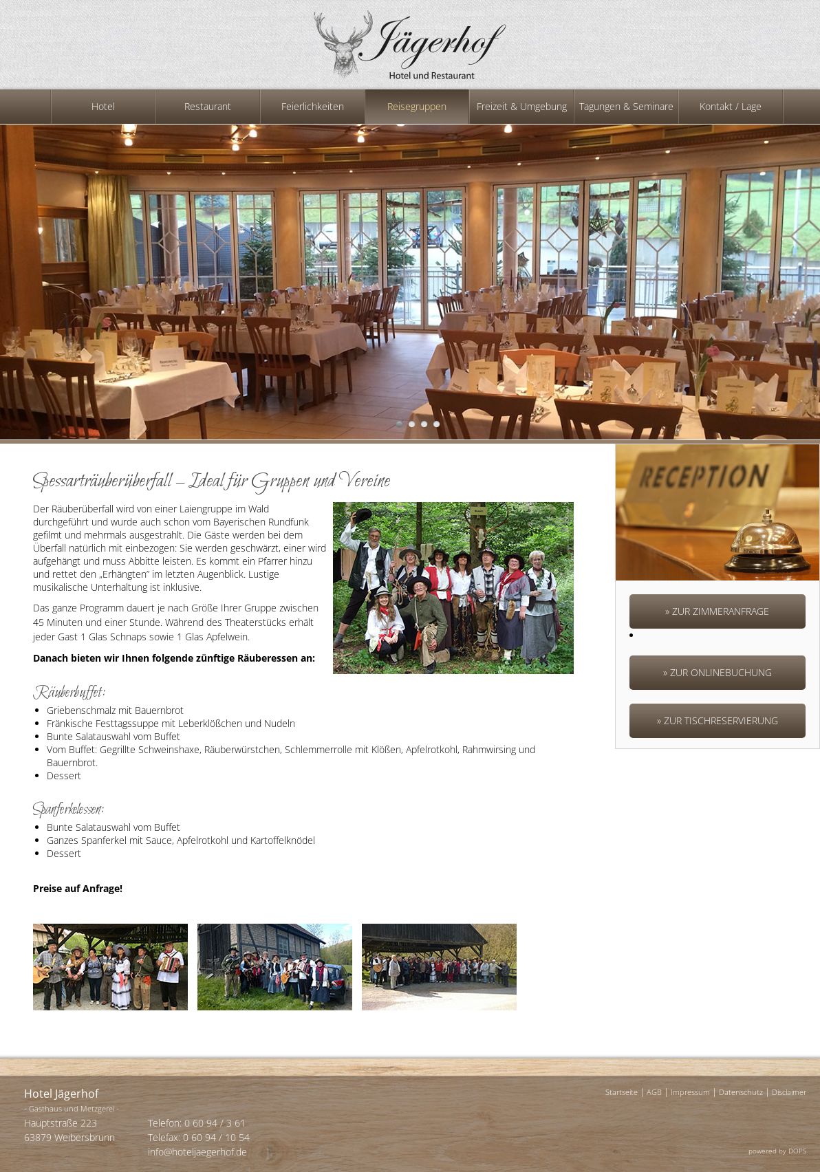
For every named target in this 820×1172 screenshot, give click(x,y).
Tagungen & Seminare (626, 106)
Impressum (690, 1092)
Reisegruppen (416, 106)
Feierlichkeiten (312, 106)
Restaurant (207, 106)
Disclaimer (789, 1092)
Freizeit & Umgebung (522, 106)
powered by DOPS (777, 1150)
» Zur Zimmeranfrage (717, 611)
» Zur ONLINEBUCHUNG (717, 672)
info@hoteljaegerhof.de (197, 1151)
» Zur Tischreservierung (717, 720)
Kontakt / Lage (731, 106)
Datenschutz (741, 1092)
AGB (654, 1092)
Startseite (621, 1092)
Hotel (103, 106)
